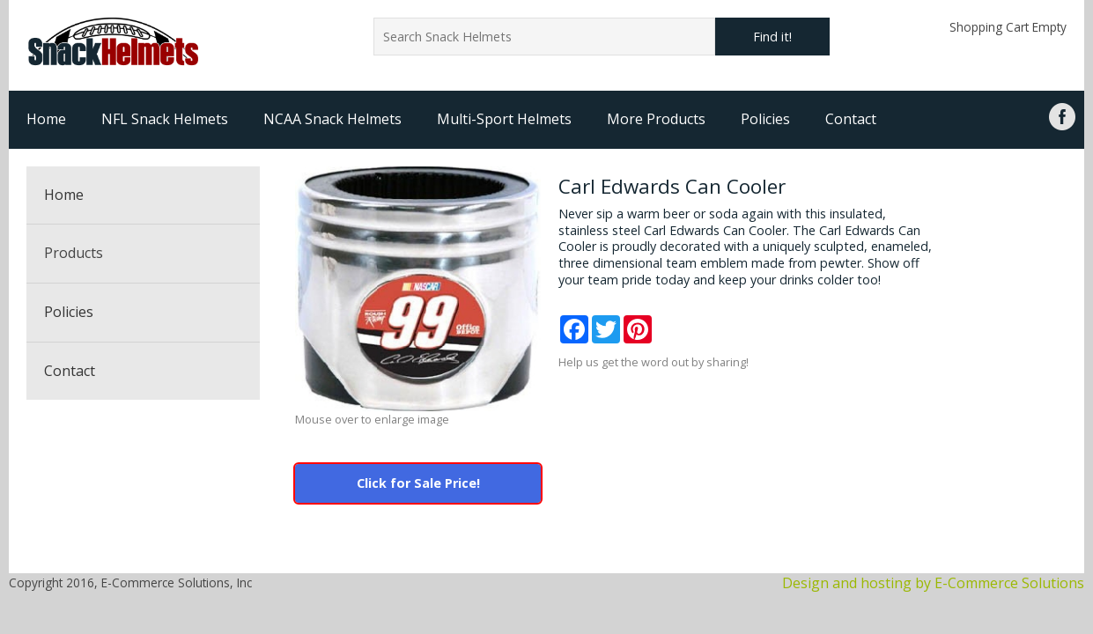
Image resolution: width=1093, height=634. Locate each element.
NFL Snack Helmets (164, 119)
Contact (850, 119)
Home (46, 119)
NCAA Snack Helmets (332, 119)
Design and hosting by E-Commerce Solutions (933, 583)
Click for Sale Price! (418, 483)
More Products (656, 119)
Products (73, 252)
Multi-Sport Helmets (504, 119)
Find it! (772, 36)
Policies (765, 119)
